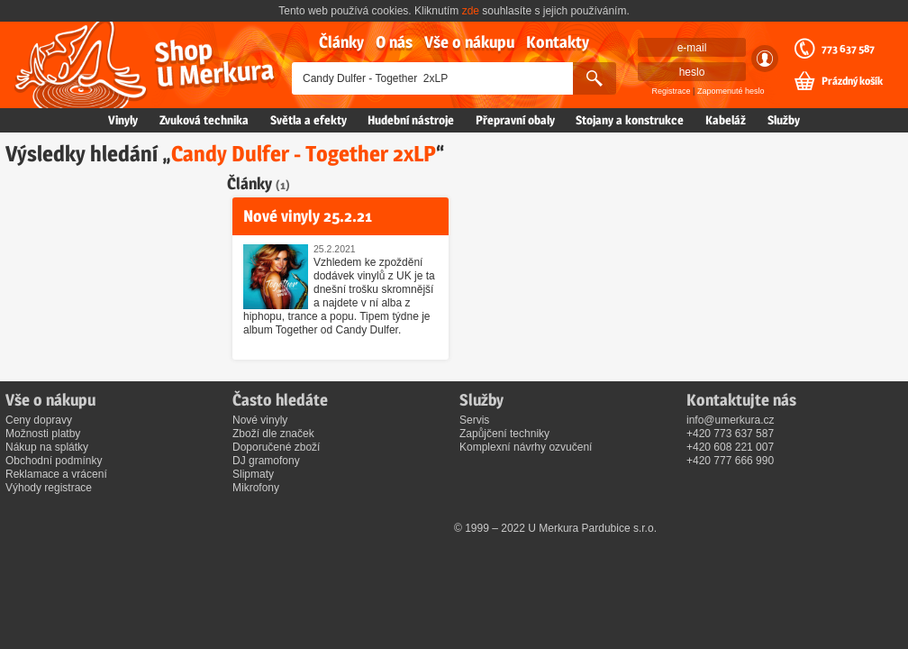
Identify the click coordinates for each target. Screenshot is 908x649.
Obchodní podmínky (53, 460)
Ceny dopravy (38, 420)
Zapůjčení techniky (504, 433)
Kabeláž (725, 120)
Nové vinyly (259, 420)
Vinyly (123, 120)
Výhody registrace (48, 487)
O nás (394, 41)
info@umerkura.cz (730, 420)
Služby (783, 120)
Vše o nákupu (469, 41)
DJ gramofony (266, 460)
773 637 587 (848, 48)
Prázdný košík (852, 81)
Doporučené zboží (276, 447)
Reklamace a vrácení (56, 474)
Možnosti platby (42, 433)
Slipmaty (253, 474)
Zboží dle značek (273, 433)
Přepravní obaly (515, 120)
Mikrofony (255, 487)
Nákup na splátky (46, 447)
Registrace (671, 91)
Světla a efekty (308, 120)
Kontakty (557, 41)
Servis (474, 420)
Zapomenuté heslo (731, 91)
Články (341, 41)
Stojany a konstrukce (630, 120)
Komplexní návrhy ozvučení (525, 447)
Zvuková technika (204, 120)
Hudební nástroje (411, 120)
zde (470, 11)
